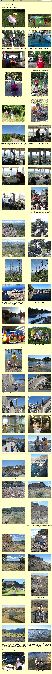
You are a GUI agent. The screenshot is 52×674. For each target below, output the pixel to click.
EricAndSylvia (4, 0)
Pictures (10, 0)
